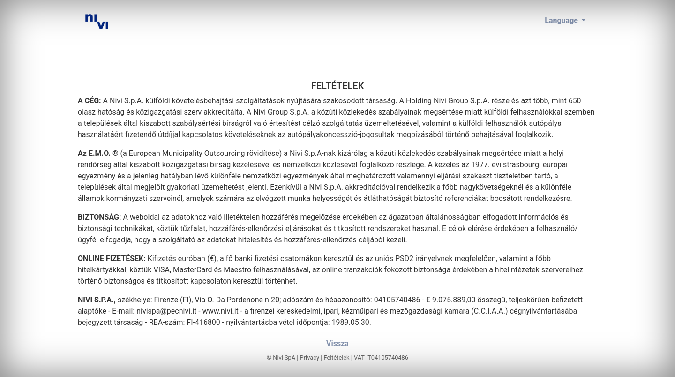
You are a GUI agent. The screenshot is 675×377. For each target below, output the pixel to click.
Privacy (309, 357)
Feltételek (336, 357)
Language (562, 20)
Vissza (337, 343)
